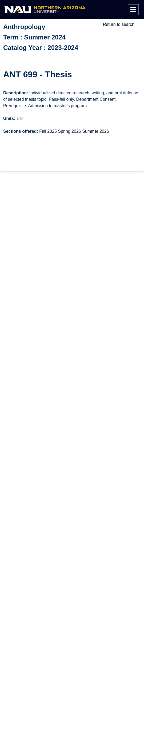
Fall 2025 (48, 131)
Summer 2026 (95, 131)
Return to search (118, 24)
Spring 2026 (69, 131)
